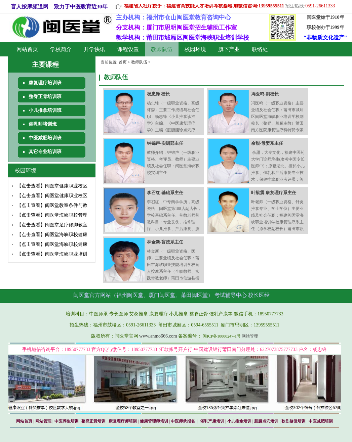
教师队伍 (161, 49)
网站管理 (250, 336)
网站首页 (27, 49)
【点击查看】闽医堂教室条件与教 (52, 205)
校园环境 (195, 49)
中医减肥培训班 (45, 137)
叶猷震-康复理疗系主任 (273, 192)
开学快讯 (94, 49)
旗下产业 (229, 49)
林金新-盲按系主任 (165, 242)
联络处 (260, 49)
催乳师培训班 (43, 124)
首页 (123, 62)
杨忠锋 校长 (158, 93)
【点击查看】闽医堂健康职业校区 (52, 185)
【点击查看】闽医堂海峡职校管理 (52, 215)
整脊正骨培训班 (45, 96)
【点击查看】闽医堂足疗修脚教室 (52, 224)
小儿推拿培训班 (45, 110)
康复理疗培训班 (45, 82)
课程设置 (128, 49)
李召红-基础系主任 (165, 192)
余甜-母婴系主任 (267, 143)
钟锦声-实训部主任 (165, 143)
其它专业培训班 (45, 151)
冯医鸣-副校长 (265, 93)
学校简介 (61, 49)
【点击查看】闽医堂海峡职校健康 (52, 234)
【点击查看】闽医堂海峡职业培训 (52, 254)
